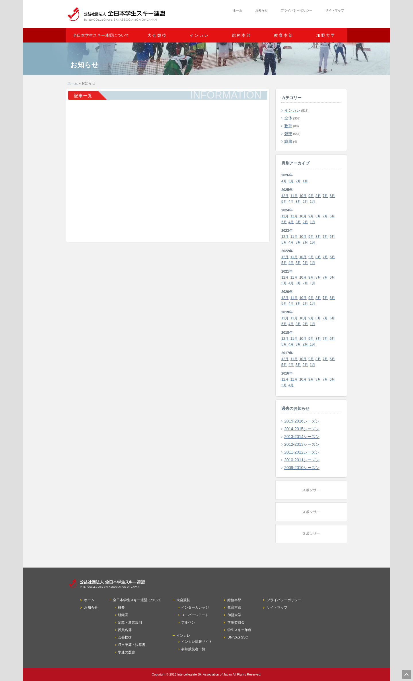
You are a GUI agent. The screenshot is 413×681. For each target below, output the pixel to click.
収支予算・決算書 (131, 645)
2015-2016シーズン (302, 421)
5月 (284, 202)
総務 (288, 141)
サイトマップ (334, 10)
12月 (285, 196)
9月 (311, 196)
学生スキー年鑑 (239, 630)
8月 (318, 196)
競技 (288, 133)
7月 (325, 196)
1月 (305, 181)
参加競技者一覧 (193, 649)
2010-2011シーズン (302, 460)
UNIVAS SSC (237, 637)
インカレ (292, 110)
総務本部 (241, 35)
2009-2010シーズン (302, 467)
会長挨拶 (125, 637)
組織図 (123, 615)
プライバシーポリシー (296, 10)
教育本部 (283, 35)
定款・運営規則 (130, 622)
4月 (284, 181)
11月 (293, 196)
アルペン (188, 622)
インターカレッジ (195, 607)
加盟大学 (326, 35)
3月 (291, 181)
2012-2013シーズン (302, 444)
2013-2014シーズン (302, 436)
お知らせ (261, 10)
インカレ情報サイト (196, 642)
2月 (298, 181)
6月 (332, 196)
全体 (288, 118)
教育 (288, 126)
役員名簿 (125, 630)
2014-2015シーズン (302, 429)
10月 (303, 196)
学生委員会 (236, 622)
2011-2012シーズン (302, 452)
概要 (121, 607)
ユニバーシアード (195, 615)
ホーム (237, 10)
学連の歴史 (126, 652)
